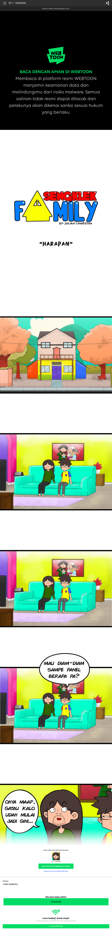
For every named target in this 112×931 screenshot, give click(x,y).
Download (56, 901)
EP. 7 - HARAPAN (17, 3)
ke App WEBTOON (56, 926)
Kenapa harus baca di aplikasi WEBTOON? (56, 871)
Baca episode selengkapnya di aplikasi (56, 866)
